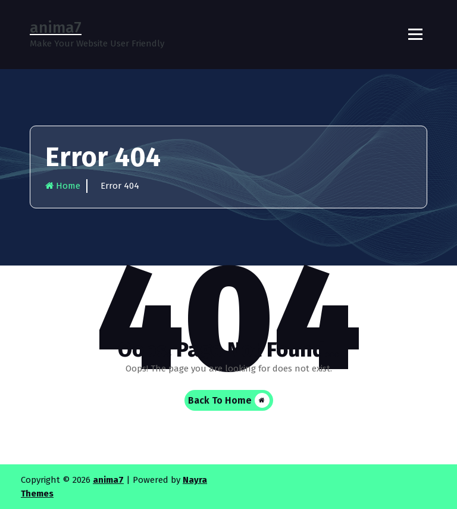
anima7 (108, 479)
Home (62, 185)
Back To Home (229, 400)
